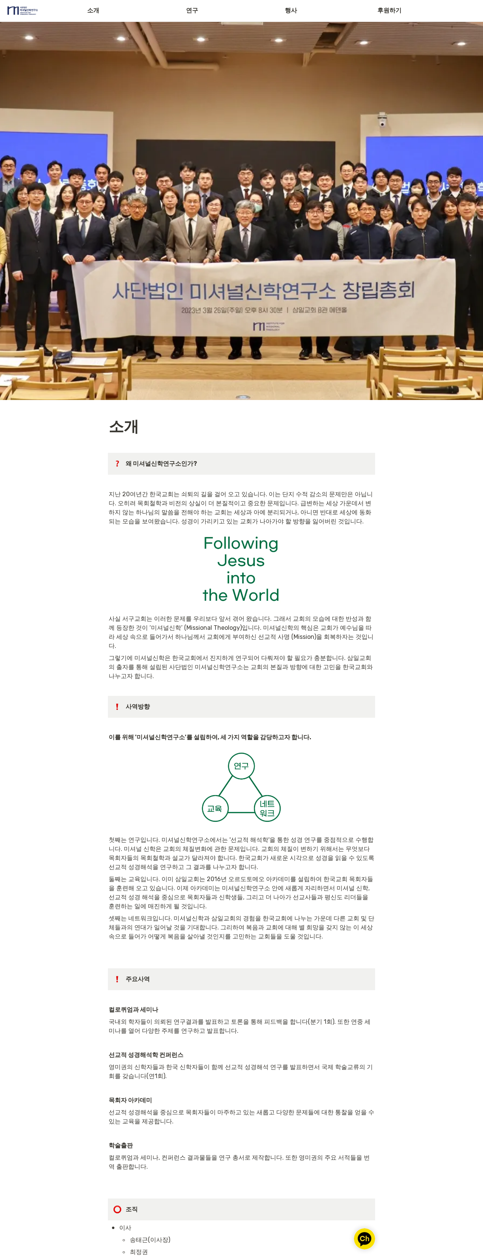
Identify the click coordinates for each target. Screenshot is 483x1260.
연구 (192, 10)
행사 (291, 10)
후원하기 (389, 10)
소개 (93, 10)
